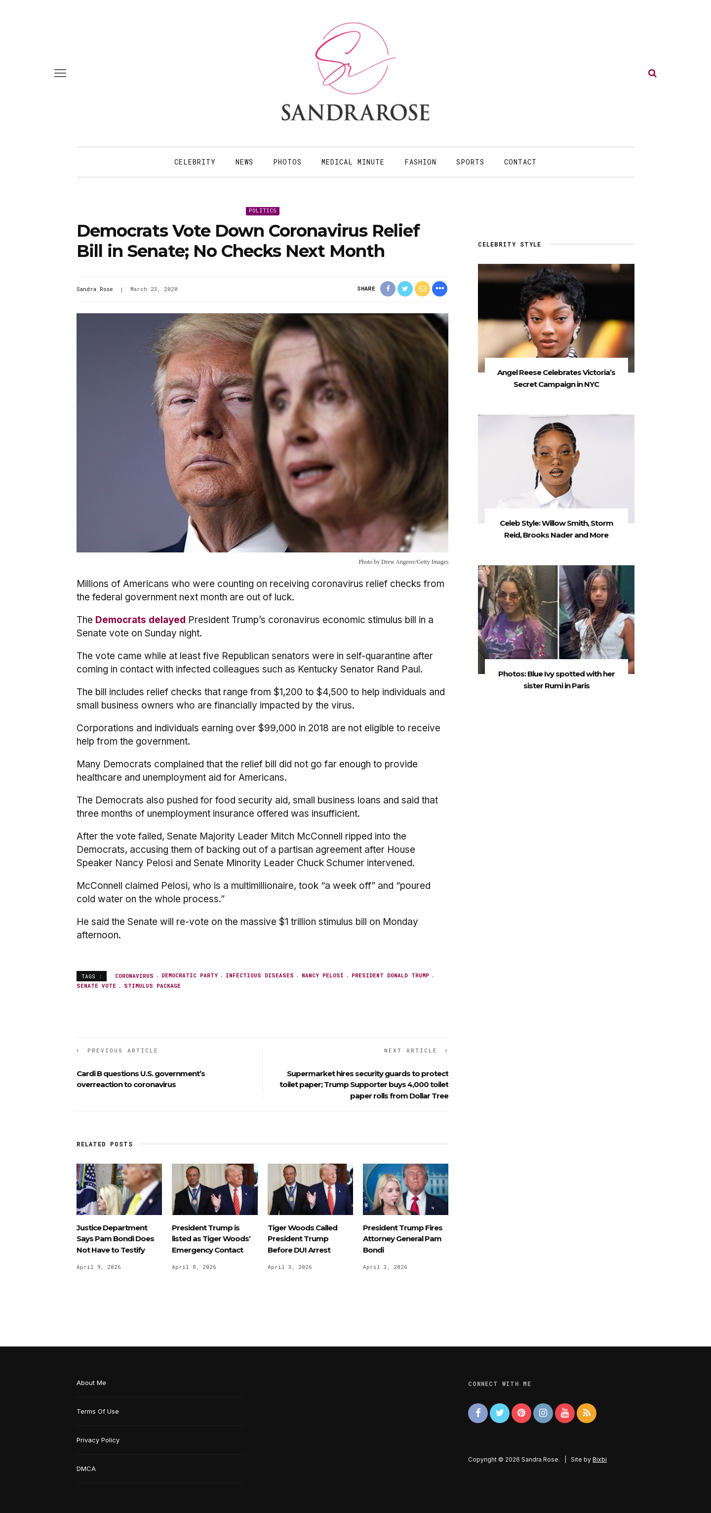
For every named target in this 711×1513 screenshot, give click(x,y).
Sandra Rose (95, 289)
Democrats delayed (140, 620)
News (244, 162)
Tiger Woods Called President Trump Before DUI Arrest (302, 1239)
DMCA (86, 1468)
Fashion (420, 162)
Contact (520, 162)
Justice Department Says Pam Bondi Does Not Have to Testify (115, 1239)
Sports (470, 162)
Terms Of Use (98, 1411)
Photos (287, 162)
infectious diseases (260, 975)
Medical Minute (353, 162)
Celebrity (195, 162)
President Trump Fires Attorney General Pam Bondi (402, 1239)
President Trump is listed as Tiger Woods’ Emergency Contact (211, 1239)
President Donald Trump (390, 975)
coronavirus (134, 975)
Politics (262, 210)
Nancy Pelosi (323, 975)
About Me (91, 1383)
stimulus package (152, 985)
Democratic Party (189, 975)
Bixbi (599, 1459)
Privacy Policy (98, 1440)
